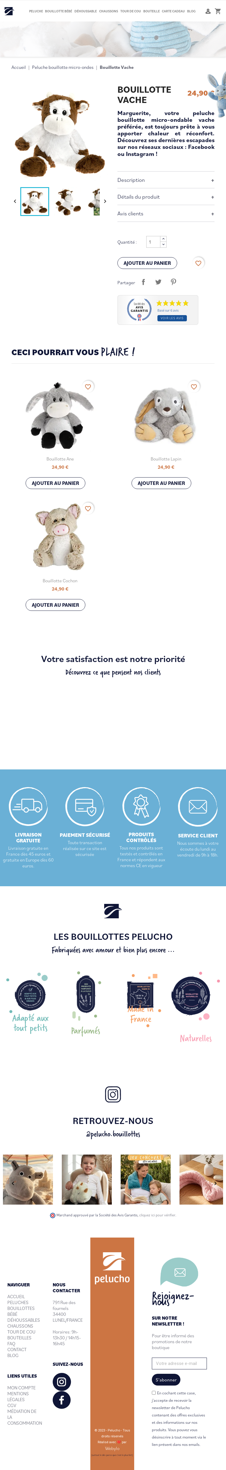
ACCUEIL (16, 1296)
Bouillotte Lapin (166, 459)
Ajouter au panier (147, 263)
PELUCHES (18, 1302)
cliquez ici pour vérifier (157, 1215)
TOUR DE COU (21, 1332)
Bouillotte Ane (60, 459)
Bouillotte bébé (58, 11)
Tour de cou (130, 11)
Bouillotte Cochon (60, 580)
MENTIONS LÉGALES (18, 1396)
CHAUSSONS (20, 1326)
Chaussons (108, 11)
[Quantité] (153, 242)
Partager (143, 282)
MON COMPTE (21, 1388)
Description (131, 179)
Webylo (112, 1448)
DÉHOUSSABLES (23, 1320)
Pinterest (173, 282)
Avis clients (130, 213)
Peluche (36, 11)
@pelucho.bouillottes (113, 1134)
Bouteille (151, 11)
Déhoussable (85, 11)
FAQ (11, 1343)
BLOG (13, 1355)
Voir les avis (172, 318)
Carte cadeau (173, 11)
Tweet (158, 282)
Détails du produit (138, 196)
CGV (11, 1405)
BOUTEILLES (19, 1338)
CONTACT (16, 1349)
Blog (191, 11)
